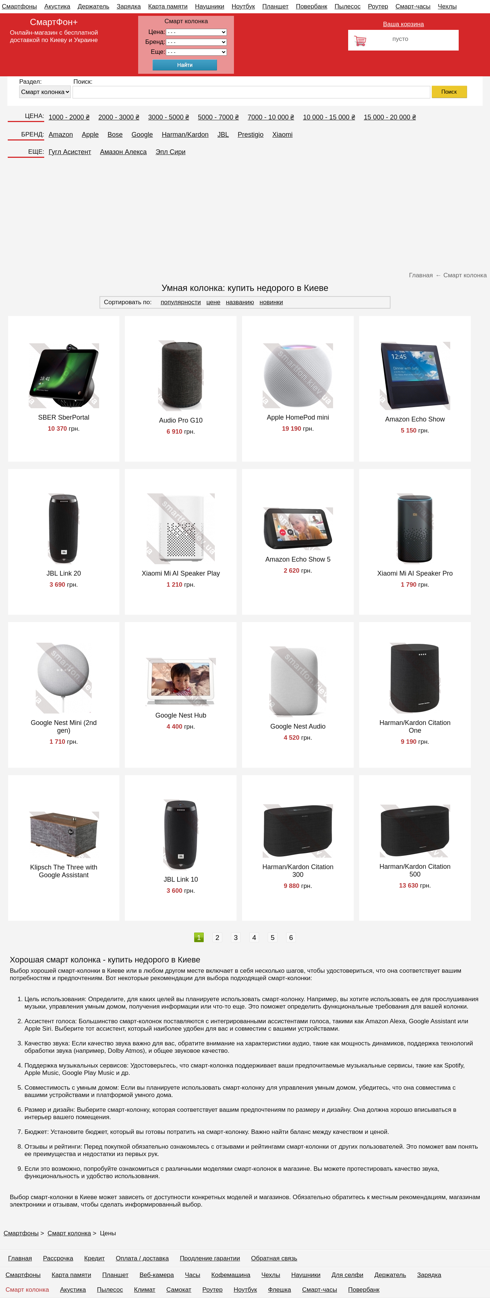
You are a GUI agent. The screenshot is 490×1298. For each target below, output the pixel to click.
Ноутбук (243, 6)
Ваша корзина (403, 24)
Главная (20, 1258)
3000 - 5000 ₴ (168, 117)
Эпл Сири (170, 152)
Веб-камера (157, 1274)
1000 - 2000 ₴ (69, 117)
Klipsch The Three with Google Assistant (63, 871)
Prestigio (250, 134)
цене (213, 302)
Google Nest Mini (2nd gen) (64, 726)
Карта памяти (168, 6)
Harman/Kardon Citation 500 (415, 870)
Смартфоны (19, 6)
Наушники (209, 6)
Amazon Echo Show (415, 419)
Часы (192, 1274)
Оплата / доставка (142, 1258)
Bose (115, 134)
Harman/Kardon (185, 134)
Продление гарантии (210, 1258)
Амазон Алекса (123, 152)
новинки (271, 302)
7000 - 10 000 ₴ (271, 117)
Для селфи (347, 1274)
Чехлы (447, 6)
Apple (90, 134)
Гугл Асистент (70, 152)
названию (240, 302)
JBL (223, 134)
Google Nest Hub (180, 715)
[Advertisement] (245, 214)
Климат (144, 1289)
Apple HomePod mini (298, 417)
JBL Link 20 (63, 573)
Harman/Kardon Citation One (415, 726)
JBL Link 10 (181, 879)
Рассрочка (58, 1258)
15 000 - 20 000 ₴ (390, 117)
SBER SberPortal (64, 417)
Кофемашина (231, 1274)
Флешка (279, 1289)
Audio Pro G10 (181, 420)
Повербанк (311, 6)
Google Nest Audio (298, 726)
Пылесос (347, 6)
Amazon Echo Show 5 (297, 559)
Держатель (93, 6)
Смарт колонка (69, 1233)
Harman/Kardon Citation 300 (297, 870)
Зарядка (129, 6)
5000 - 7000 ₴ (218, 117)
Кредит (94, 1258)
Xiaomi (282, 134)
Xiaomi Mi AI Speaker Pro (415, 573)
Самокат (179, 1289)
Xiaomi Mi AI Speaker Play (181, 573)
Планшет (275, 6)
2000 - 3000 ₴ (118, 117)
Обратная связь (274, 1258)
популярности (181, 302)
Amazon (61, 134)
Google (142, 134)
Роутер (378, 6)
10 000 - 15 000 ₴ (329, 117)
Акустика (57, 6)
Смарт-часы (413, 6)
